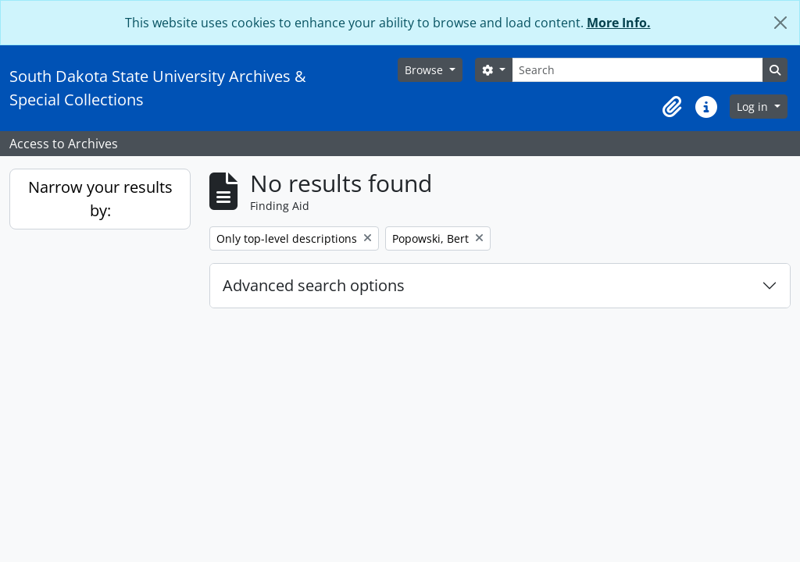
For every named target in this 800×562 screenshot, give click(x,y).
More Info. (619, 22)
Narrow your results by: (100, 198)
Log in (754, 106)
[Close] (780, 22)
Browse (425, 69)
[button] (672, 107)
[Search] (637, 70)
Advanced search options (314, 285)
